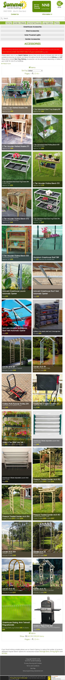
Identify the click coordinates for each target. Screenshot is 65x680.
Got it (49, 677)
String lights (55, 651)
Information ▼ (47, 14)
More (57, 23)
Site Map (32, 668)
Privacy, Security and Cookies (33, 663)
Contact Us (15, 14)
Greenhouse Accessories (32, 27)
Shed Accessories (32, 31)
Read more (7, 63)
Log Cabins (48, 23)
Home (8, 23)
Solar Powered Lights (33, 35)
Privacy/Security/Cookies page (18, 678)
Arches (4, 653)
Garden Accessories (32, 39)
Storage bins (44, 651)
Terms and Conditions (33, 666)
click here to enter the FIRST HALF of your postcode (22, 52)
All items (40, 636)
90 (32, 636)
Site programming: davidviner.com (33, 671)
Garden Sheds (19, 23)
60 (29, 636)
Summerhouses (34, 23)
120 (35, 636)
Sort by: (25, 70)
